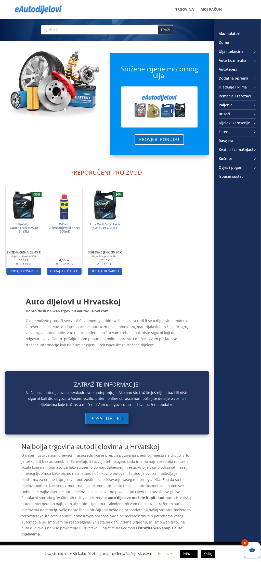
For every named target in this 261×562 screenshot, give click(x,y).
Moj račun (211, 10)
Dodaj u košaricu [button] (23, 271)
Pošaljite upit (106, 418)
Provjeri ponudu (159, 139)
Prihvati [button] (188, 553)
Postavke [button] (165, 553)
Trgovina (184, 10)
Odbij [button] (208, 553)
